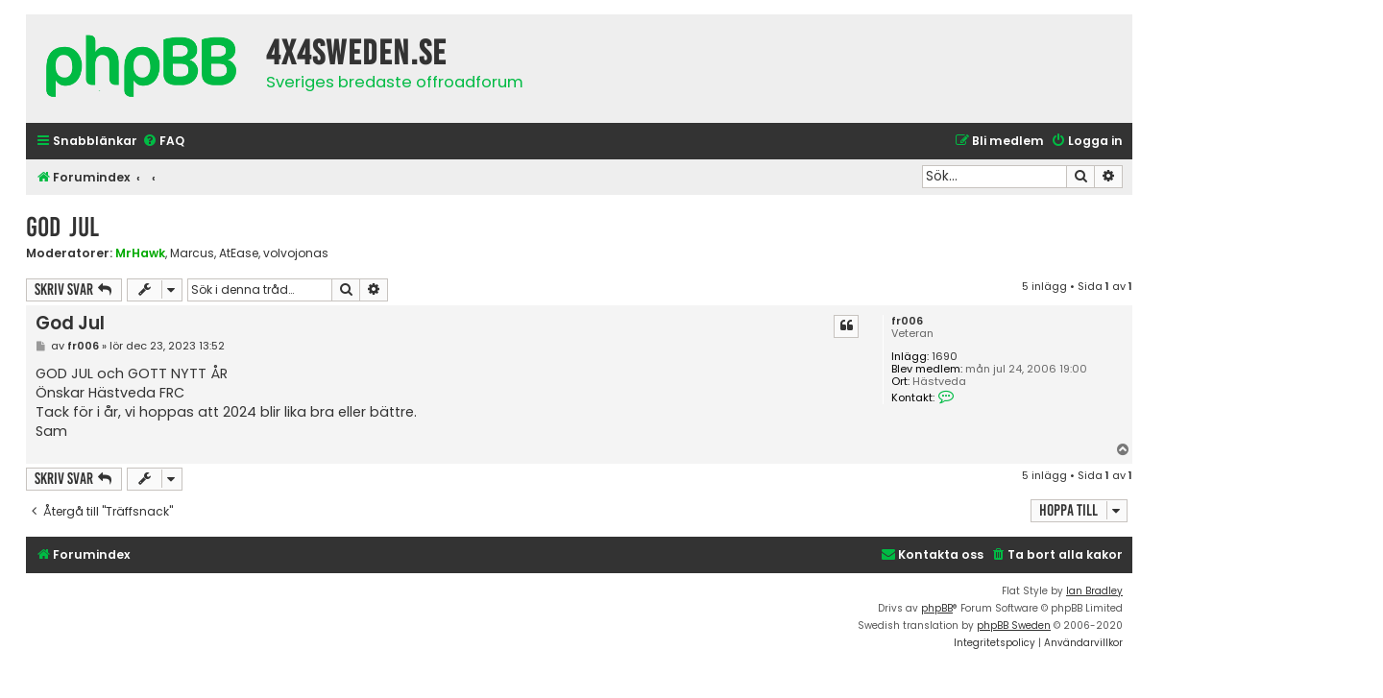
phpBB (937, 608)
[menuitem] (163, 142)
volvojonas (295, 253)
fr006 (907, 321)
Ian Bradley (1094, 591)
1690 (945, 356)
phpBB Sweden (1014, 625)
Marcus (192, 253)
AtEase (238, 253)
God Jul (62, 227)
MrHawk (140, 253)
